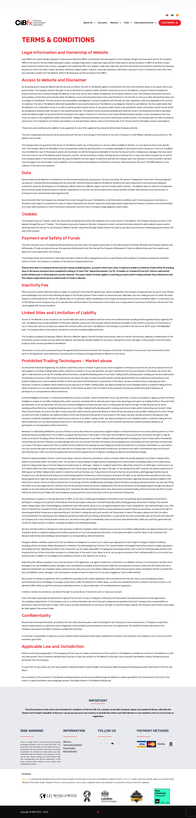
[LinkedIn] (107, 743)
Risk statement (70, 751)
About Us (89, 23)
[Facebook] (101, 743)
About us (67, 742)
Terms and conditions (72, 745)
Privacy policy (69, 748)
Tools (128, 23)
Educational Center (145, 23)
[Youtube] (112, 743)
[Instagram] (118, 743)
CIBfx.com (25, 779)
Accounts (103, 23)
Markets (115, 23)
